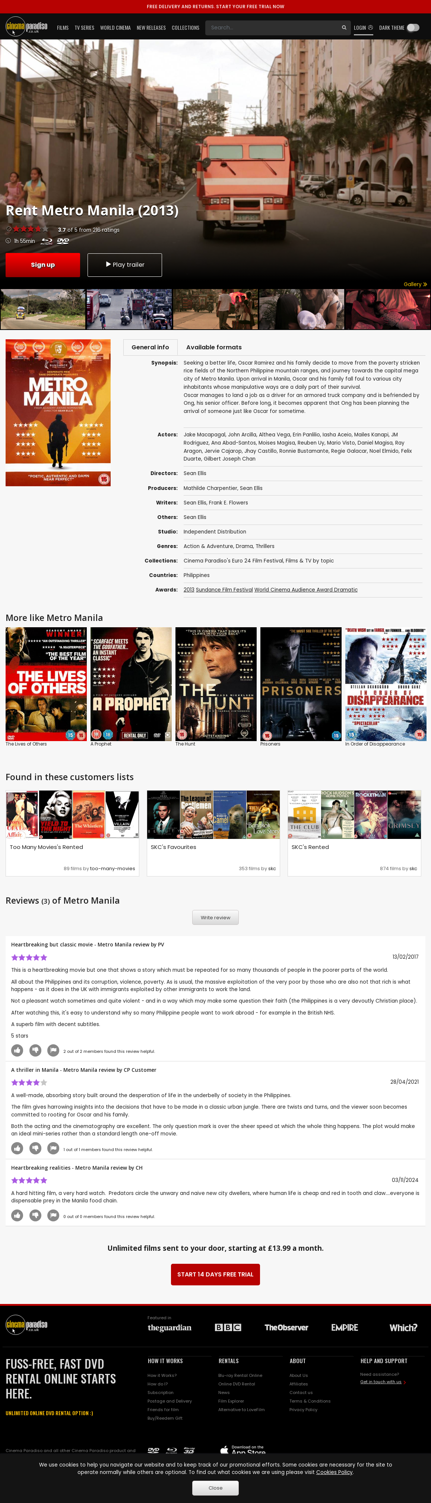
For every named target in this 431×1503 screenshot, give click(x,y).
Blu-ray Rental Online (240, 1376)
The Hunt (185, 744)
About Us (298, 1376)
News (224, 1393)
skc (272, 869)
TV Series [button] (84, 27)
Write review (216, 918)
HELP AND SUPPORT (384, 1362)
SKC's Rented (310, 848)
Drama (244, 547)
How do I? (158, 1385)
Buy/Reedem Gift (165, 1419)
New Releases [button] (151, 27)
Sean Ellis (251, 489)
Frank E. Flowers (228, 503)
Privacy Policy (303, 1410)
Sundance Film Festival (224, 590)
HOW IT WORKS (165, 1362)
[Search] (271, 27)
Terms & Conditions (310, 1402)
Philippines (197, 576)
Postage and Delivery (170, 1402)
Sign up (43, 264)
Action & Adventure (208, 547)
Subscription (161, 1393)
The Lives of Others (26, 744)
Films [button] (63, 27)
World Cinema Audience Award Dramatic (306, 590)
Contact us (301, 1393)
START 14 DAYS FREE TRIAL (215, 1275)
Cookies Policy (334, 1472)
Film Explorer (231, 1402)
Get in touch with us (381, 1382)
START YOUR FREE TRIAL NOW (215, 6)
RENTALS (229, 1362)
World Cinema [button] (115, 27)
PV (161, 945)
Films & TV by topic (310, 561)
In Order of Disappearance (375, 744)
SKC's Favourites (173, 848)
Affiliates (298, 1385)
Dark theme (392, 27)
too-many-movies (112, 869)
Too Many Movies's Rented (46, 848)
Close (216, 1488)
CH (139, 1168)
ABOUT (298, 1362)
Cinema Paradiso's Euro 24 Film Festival (233, 561)
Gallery (415, 284)
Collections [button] (185, 27)
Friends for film (163, 1410)
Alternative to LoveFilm (241, 1410)
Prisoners (270, 744)
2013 (189, 590)
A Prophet (101, 744)
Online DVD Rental (236, 1385)
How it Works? (162, 1376)
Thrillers (265, 547)
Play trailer (125, 264)
